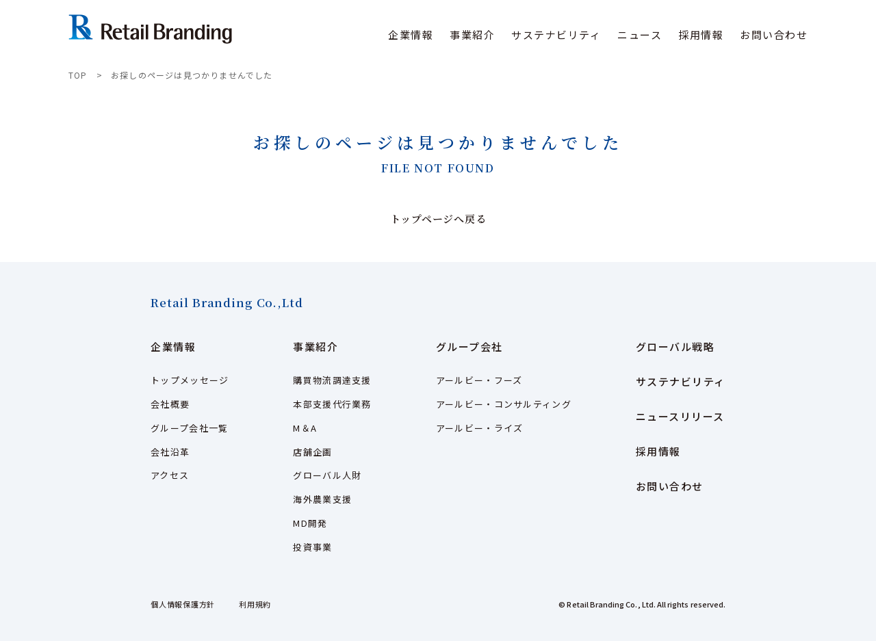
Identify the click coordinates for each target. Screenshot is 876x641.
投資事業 (312, 546)
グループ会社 (469, 346)
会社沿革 (170, 451)
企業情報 (173, 346)
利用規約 (255, 604)
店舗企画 (312, 451)
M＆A (305, 427)
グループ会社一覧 (189, 427)
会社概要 (170, 403)
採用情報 (700, 34)
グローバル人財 (327, 475)
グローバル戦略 (675, 346)
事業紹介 (315, 346)
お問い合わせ (774, 34)
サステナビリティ (556, 34)
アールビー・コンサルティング (503, 403)
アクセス (170, 475)
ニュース (639, 34)
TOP (78, 75)
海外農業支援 (322, 499)
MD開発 (310, 522)
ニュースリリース (680, 416)
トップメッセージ (190, 380)
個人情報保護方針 (183, 604)
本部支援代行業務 (332, 403)
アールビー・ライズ (480, 427)
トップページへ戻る (438, 218)
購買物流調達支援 (332, 380)
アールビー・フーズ (479, 380)
